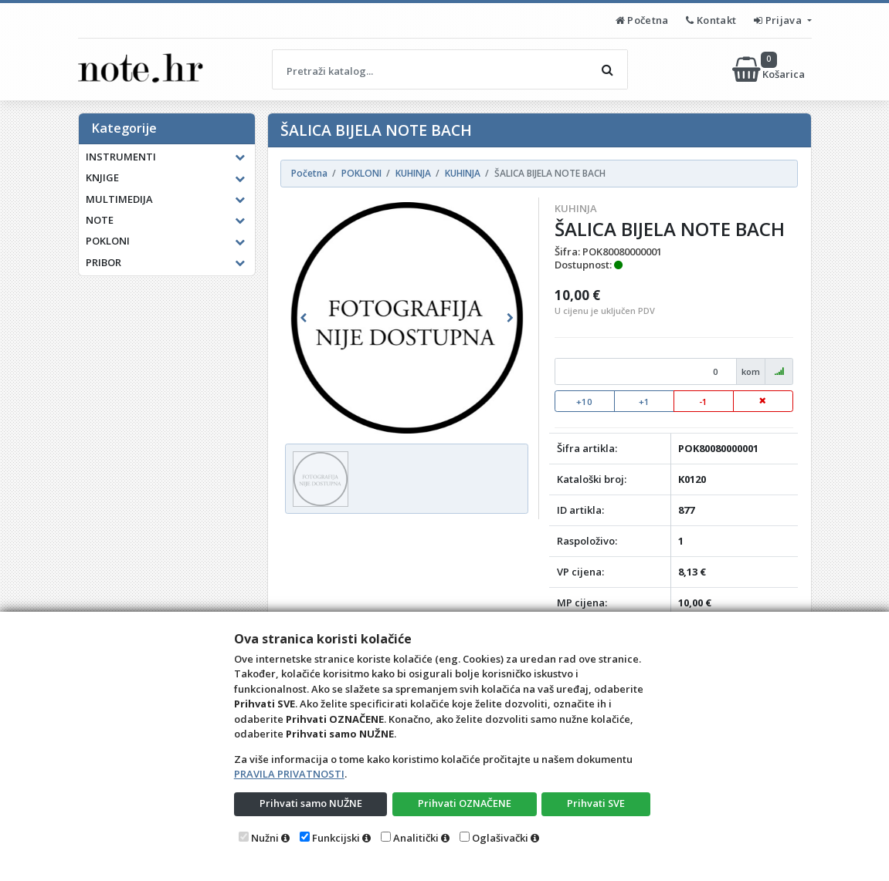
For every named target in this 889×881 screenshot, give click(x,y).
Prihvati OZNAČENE (464, 803)
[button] (303, 318)
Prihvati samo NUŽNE (310, 803)
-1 (703, 401)
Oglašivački (500, 838)
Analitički (416, 838)
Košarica (769, 69)
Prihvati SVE (596, 803)
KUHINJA (576, 208)
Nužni (265, 838)
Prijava (779, 20)
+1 (644, 401)
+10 (584, 401)
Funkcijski (336, 838)
